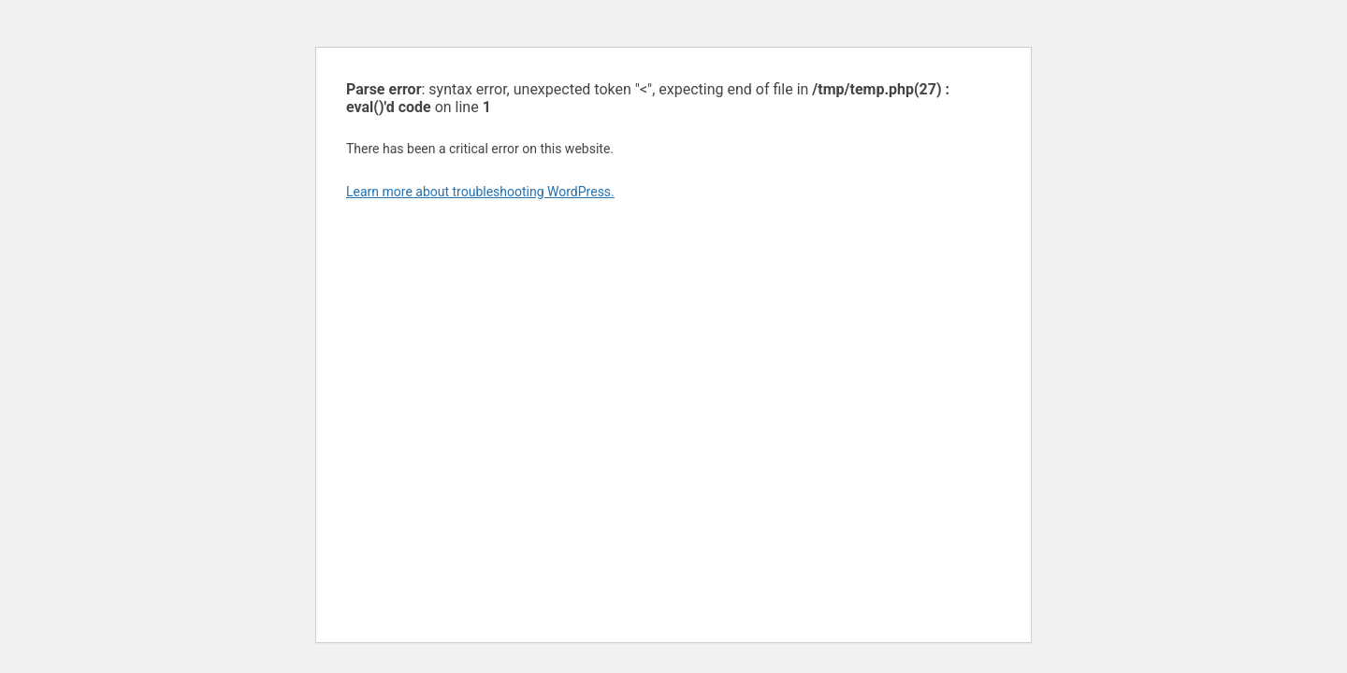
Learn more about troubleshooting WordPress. (480, 191)
